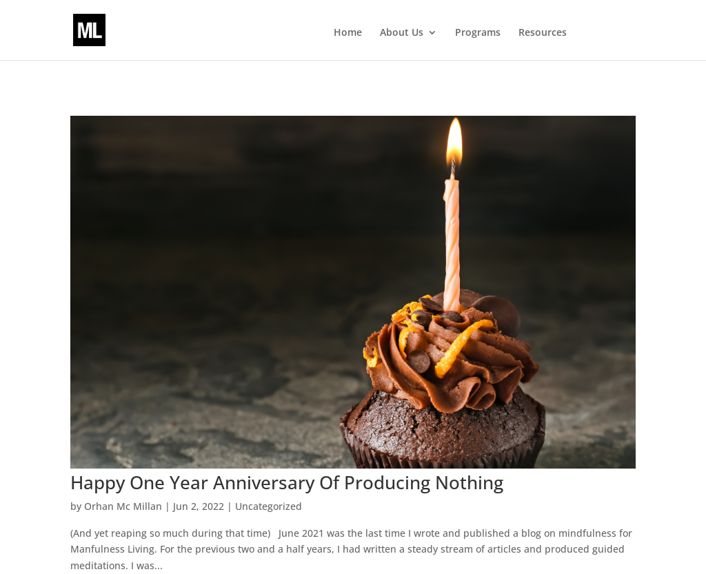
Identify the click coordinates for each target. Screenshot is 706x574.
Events (605, 33)
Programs (478, 33)
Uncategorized (268, 506)
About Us (401, 33)
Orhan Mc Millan (123, 506)
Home (348, 33)
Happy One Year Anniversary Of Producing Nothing (286, 482)
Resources (542, 33)
